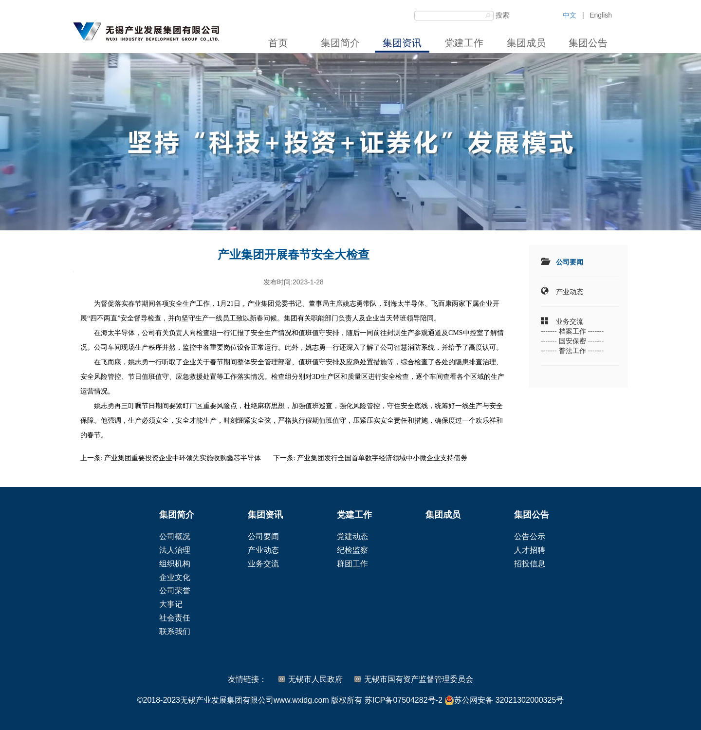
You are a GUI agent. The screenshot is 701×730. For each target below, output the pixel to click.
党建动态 (352, 536)
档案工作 (572, 331)
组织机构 (174, 564)
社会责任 (174, 618)
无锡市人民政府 (315, 679)
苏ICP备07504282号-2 (404, 700)
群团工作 (352, 564)
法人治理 (174, 550)
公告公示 (529, 536)
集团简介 (340, 42)
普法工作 (572, 351)
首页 (278, 42)
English (601, 15)
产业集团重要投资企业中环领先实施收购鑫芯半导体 (182, 458)
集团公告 (588, 42)
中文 (569, 15)
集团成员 (526, 42)
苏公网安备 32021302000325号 (504, 700)
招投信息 (529, 564)
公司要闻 (569, 262)
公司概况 (174, 536)
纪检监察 (352, 550)
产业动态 (569, 292)
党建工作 (463, 42)
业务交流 (569, 321)
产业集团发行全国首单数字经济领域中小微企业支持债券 (382, 458)
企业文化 (174, 577)
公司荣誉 (174, 590)
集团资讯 (402, 42)
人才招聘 (529, 550)
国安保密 (572, 341)
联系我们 (174, 631)
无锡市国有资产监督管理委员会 (418, 679)
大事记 (171, 604)
